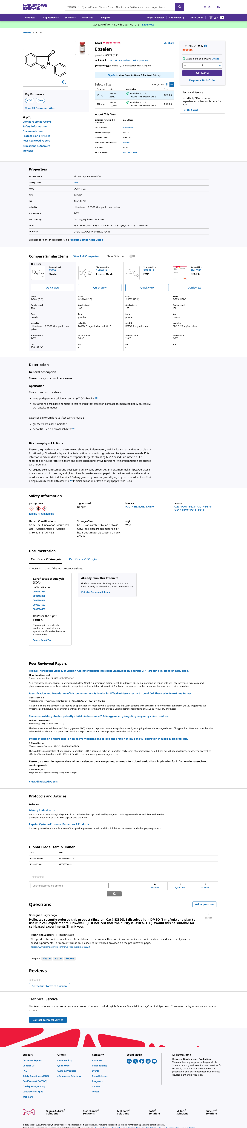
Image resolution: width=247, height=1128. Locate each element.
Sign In (111, 75)
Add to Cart (202, 73)
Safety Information (35, 126)
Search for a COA (42, 640)
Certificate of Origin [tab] (83, 559)
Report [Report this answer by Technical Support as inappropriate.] (70, 950)
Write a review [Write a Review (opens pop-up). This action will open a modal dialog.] (122, 60)
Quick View (52, 287)
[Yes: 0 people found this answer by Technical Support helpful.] (46, 950)
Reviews (28, 150)
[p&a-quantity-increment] (219, 65)
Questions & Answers (36, 146)
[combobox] (124, 7)
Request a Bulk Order (202, 80)
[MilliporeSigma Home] (35, 7)
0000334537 (39, 604)
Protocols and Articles (36, 136)
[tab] (29, 32)
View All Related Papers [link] (43, 781)
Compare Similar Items (37, 121)
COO (40, 100)
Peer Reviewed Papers (36, 140)
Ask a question (204, 896)
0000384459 (39, 600)
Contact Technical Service (48, 1012)
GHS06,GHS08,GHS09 (41, 514)
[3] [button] (71, 480)
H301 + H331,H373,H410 (139, 506)
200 (76, 182)
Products (27, 32)
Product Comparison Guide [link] (86, 239)
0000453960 (39, 591)
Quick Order (196, 17)
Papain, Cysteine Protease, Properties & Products (59, 824)
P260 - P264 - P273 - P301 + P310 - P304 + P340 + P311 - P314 (193, 508)
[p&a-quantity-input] (202, 65)
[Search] (179, 7)
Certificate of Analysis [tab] (46, 559)
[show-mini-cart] (216, 17)
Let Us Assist (190, 110)
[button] (155, 17)
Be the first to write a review (51, 978)
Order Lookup (176, 17)
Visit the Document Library (95, 592)
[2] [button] (73, 428)
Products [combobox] (71, 6)
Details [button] (215, 58)
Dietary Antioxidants (42, 810)
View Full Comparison (86, 256)
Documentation (33, 131)
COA (29, 100)
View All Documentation (40, 108)
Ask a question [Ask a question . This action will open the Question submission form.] (140, 60)
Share (169, 42)
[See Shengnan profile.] (35, 907)
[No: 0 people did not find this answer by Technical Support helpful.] (58, 950)
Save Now (148, 24)
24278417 (127, 142)
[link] (38, 877)
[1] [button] (96, 398)
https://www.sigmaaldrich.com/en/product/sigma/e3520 (60, 938)
